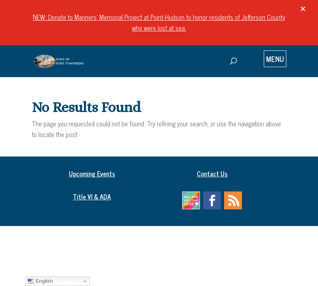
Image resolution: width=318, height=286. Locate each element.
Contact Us (212, 173)
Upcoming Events (92, 173)
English (40, 281)
